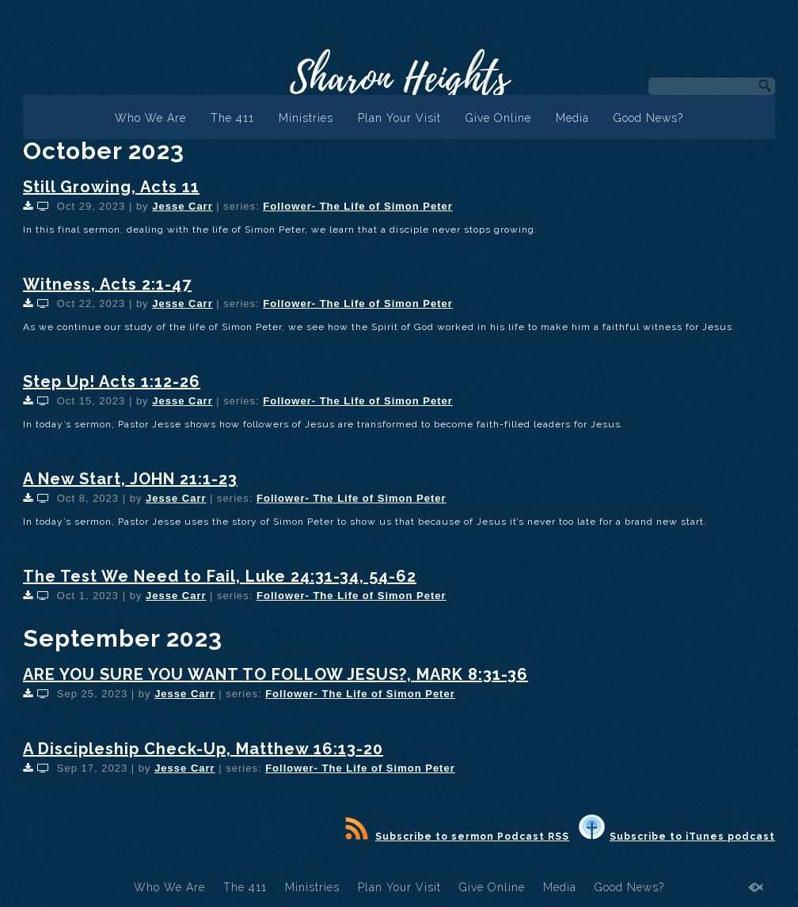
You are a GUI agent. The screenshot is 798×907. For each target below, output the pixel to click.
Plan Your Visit (399, 118)
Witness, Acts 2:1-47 (107, 284)
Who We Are (150, 118)
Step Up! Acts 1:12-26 (111, 381)
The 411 (232, 118)
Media (572, 118)
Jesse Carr (182, 206)
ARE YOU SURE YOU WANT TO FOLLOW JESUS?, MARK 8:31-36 (275, 674)
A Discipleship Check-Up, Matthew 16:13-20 (203, 748)
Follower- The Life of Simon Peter (358, 206)
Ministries (306, 118)
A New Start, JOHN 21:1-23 (130, 478)
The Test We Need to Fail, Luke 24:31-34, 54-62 (219, 576)
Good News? (648, 118)
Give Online (498, 118)
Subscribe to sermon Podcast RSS (457, 836)
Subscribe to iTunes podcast (677, 836)
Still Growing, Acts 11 (111, 186)
